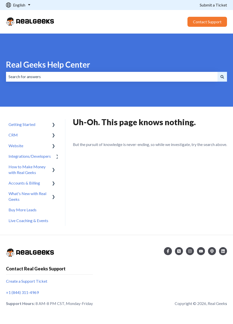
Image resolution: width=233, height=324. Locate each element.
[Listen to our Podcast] (212, 251)
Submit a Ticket (213, 5)
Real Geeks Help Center (48, 64)
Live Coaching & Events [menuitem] (28, 220)
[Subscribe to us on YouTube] (201, 251)
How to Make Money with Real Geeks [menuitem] (27, 169)
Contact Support (207, 21)
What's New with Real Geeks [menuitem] (27, 196)
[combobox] (111, 76)
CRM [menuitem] (13, 134)
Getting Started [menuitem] (22, 124)
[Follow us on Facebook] (168, 251)
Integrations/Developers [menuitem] (30, 156)
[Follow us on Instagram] (190, 251)
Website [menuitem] (16, 145)
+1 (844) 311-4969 (22, 292)
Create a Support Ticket (26, 281)
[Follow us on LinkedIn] (223, 251)
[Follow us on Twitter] (179, 251)
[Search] (222, 76)
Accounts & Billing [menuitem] (24, 183)
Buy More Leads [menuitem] (23, 209)
